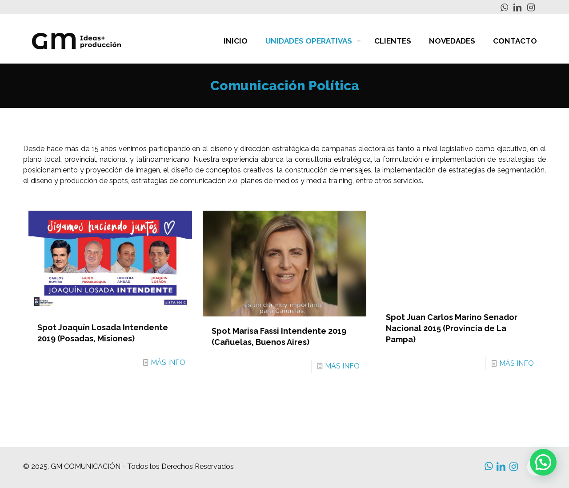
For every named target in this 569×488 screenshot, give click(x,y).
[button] (543, 462)
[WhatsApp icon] (504, 7)
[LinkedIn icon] (517, 7)
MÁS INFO (168, 362)
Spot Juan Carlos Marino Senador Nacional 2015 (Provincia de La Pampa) (451, 328)
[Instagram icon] (530, 7)
